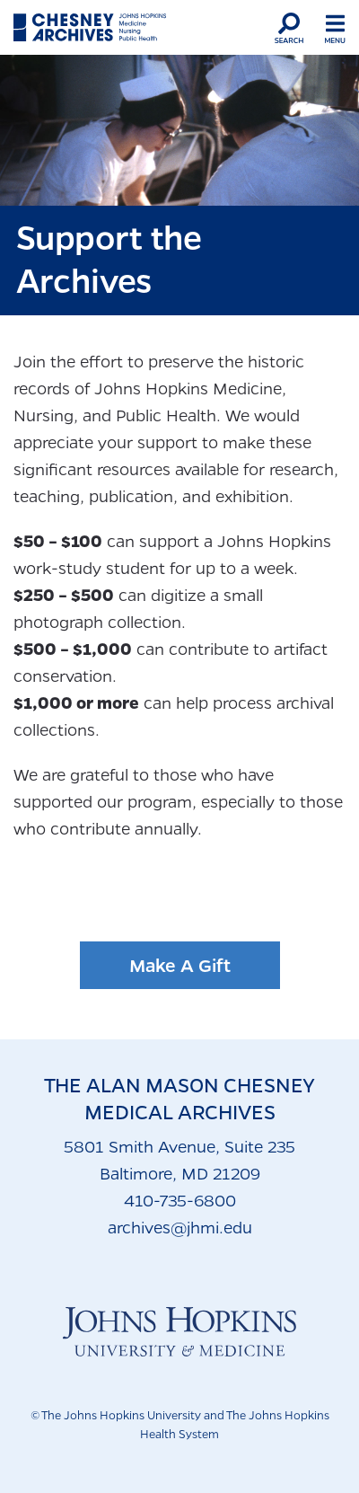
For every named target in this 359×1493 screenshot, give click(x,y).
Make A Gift (180, 964)
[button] (289, 28)
